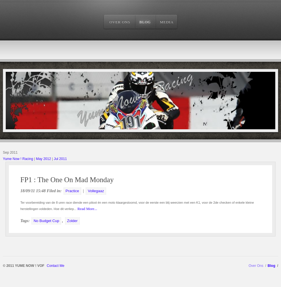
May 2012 (43, 159)
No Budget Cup (46, 221)
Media (167, 22)
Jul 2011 (60, 159)
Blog (145, 22)
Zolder (72, 221)
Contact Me (55, 266)
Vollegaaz (96, 191)
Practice (72, 191)
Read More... (87, 209)
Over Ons (120, 22)
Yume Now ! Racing (18, 159)
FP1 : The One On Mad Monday (67, 180)
